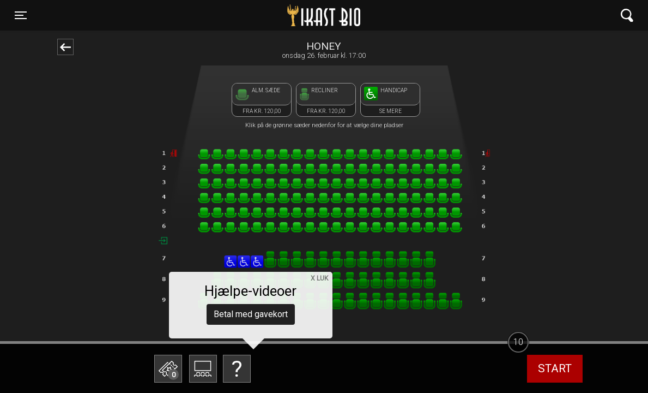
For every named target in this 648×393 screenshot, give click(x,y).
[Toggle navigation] (20, 15)
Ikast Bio (267, 15)
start (555, 368)
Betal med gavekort (251, 314)
